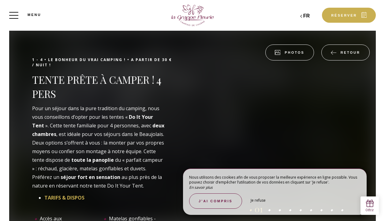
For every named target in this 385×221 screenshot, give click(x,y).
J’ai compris (216, 201)
